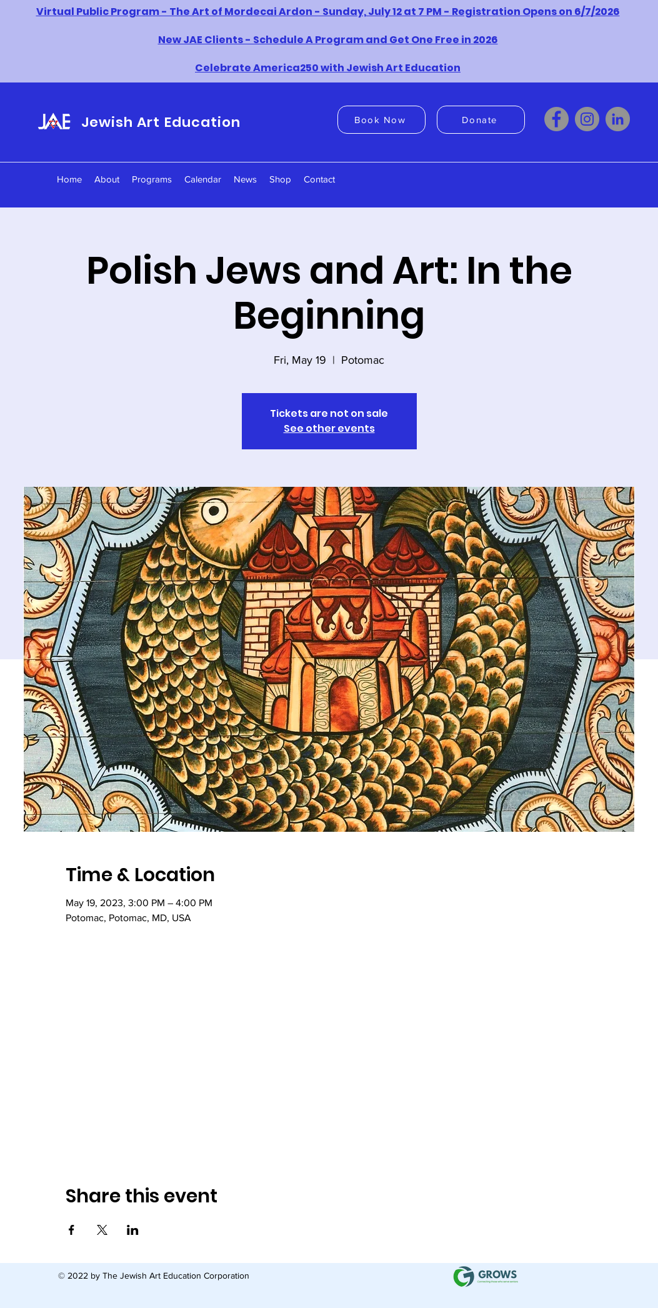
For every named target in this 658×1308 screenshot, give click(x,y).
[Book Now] (381, 120)
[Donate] (481, 120)
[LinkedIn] (618, 119)
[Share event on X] (102, 1230)
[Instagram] (587, 119)
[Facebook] (556, 119)
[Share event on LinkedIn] (133, 1230)
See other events (329, 428)
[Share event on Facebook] (71, 1230)
